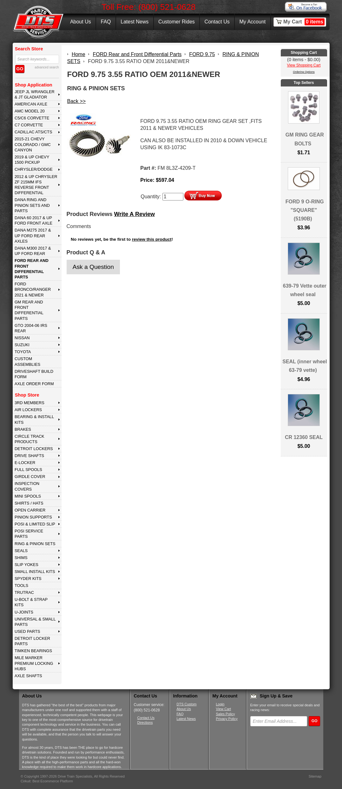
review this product (152, 239)
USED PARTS (27, 631)
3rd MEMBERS (29, 402)
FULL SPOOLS (28, 469)
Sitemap (315, 776)
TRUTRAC (24, 592)
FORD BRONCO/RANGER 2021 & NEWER (33, 289)
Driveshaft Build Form (34, 374)
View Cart (223, 709)
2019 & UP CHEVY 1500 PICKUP (32, 160)
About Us (80, 21)
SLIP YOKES (26, 564)
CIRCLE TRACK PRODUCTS (29, 439)
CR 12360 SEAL (304, 437)
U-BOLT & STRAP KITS (31, 602)
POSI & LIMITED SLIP (35, 524)
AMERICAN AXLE (31, 104)
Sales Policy (225, 714)
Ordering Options (304, 71)
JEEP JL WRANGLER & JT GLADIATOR (35, 94)
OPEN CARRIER (30, 510)
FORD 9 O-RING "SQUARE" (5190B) (305, 210)
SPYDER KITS (28, 578)
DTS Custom (187, 704)
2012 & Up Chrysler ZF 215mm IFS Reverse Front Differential (36, 184)
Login (220, 704)
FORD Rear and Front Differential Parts (32, 268)
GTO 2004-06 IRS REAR (31, 328)
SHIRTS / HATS (29, 503)
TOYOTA (23, 351)
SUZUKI (22, 344)
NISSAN (22, 337)
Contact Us (217, 21)
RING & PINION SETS (35, 543)
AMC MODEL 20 (30, 111)
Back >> (76, 101)
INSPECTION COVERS (27, 486)
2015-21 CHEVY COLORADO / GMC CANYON (33, 144)
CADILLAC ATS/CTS (33, 132)
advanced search (47, 67)
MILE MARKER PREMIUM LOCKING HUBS (34, 663)
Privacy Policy (227, 719)
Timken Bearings (33, 650)
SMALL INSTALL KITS (35, 571)
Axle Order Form (34, 383)
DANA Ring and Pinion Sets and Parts (32, 205)
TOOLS (21, 585)
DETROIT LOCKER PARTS (32, 641)
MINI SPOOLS (28, 496)
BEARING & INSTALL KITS (34, 419)
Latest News (134, 21)
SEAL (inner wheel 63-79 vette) (304, 366)
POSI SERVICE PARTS (29, 534)
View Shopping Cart (304, 65)
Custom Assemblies (27, 361)
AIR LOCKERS (28, 409)
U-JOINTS (24, 612)
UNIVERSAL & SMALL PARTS (35, 622)
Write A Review (134, 214)
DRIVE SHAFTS (29, 455)
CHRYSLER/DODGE (34, 169)
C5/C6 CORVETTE (32, 118)
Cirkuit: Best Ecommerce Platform (47, 781)
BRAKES (23, 429)
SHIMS (21, 557)
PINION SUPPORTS (33, 517)
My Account (253, 21)
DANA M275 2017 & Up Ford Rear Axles (33, 236)
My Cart (304, 21)
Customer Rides (176, 21)
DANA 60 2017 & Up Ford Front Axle (33, 220)
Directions (145, 722)
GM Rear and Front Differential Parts (29, 310)
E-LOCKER (25, 462)
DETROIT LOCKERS (34, 448)
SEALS (21, 550)
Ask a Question (93, 267)
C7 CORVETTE (29, 125)
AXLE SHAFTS (28, 675)
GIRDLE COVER (30, 476)
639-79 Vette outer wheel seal (304, 290)
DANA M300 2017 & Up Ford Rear (33, 251)
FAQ (106, 21)
